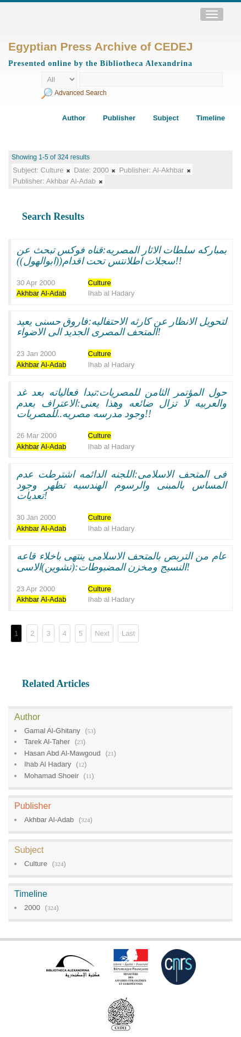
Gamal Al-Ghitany (52, 731)
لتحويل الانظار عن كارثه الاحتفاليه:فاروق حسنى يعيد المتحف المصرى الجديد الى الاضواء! (122, 327)
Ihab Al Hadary (47, 764)
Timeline (210, 118)
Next (102, 633)
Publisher (119, 118)
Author (74, 118)
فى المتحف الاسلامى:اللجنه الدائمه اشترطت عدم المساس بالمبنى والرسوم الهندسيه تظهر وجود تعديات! (122, 485)
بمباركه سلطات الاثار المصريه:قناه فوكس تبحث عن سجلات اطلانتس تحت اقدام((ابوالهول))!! (122, 256)
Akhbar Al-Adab (49, 820)
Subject (166, 118)
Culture (35, 863)
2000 (32, 907)
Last (128, 633)
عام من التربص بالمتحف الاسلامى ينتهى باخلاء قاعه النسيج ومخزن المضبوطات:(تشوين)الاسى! (122, 562)
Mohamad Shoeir (51, 776)
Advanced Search (80, 93)
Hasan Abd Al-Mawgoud (62, 753)
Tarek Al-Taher (47, 741)
